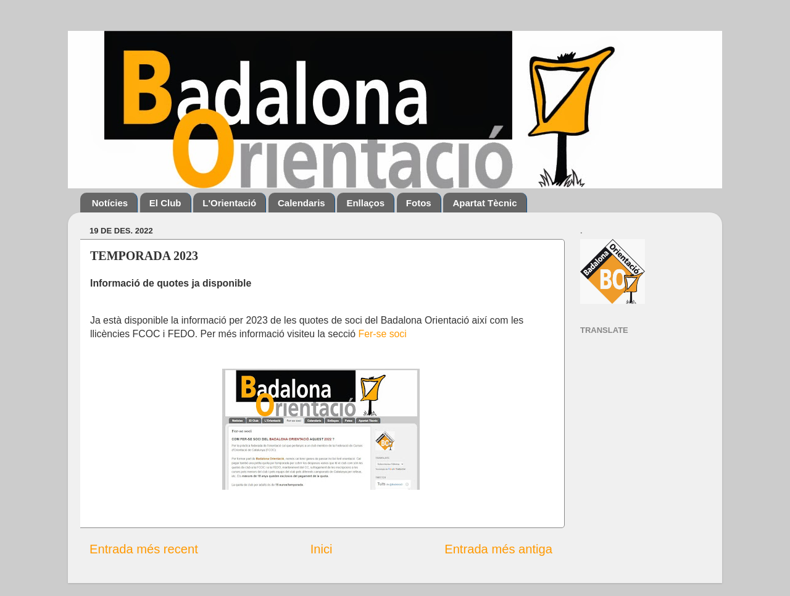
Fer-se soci (383, 334)
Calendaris (301, 203)
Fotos (418, 203)
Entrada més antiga (498, 549)
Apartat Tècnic (484, 203)
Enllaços (365, 203)
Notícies (110, 203)
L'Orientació (229, 203)
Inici (321, 549)
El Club (165, 203)
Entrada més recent (143, 549)
